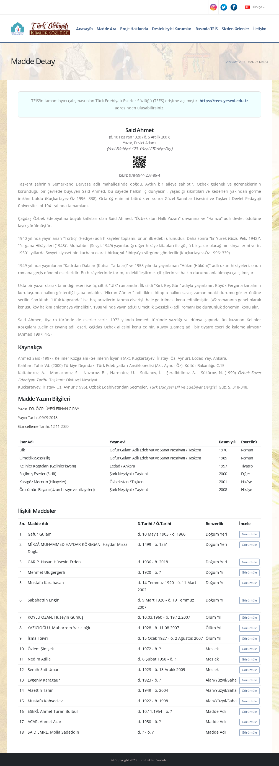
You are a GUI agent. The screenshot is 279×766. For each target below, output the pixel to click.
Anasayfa (84, 28)
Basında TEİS (206, 28)
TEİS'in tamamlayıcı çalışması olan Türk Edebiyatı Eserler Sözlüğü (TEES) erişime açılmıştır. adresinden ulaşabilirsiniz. (139, 104)
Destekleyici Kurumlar (171, 28)
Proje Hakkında (134, 28)
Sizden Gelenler (235, 28)
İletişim (260, 28)
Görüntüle (249, 534)
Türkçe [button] (255, 7)
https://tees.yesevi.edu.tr (224, 100)
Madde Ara (106, 28)
